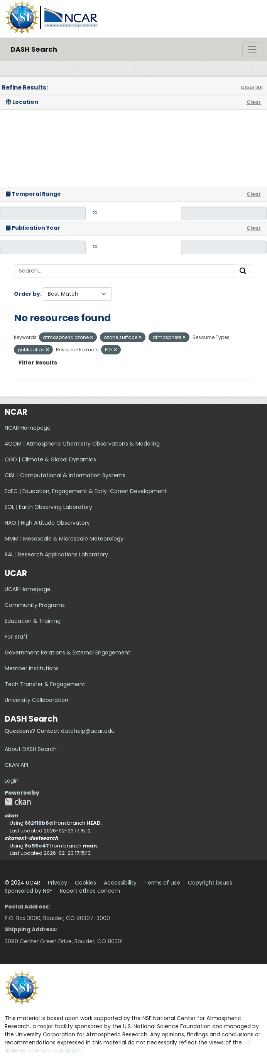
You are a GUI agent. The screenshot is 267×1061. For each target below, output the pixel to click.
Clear (254, 102)
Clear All (252, 87)
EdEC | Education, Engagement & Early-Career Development (86, 491)
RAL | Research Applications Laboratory (56, 554)
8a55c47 (37, 845)
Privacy (57, 882)
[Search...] (123, 271)
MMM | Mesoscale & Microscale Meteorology (64, 538)
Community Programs (35, 605)
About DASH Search (31, 749)
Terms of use (162, 882)
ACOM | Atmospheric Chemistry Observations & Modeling (82, 443)
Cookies (85, 882)
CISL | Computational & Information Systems (65, 475)
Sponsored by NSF (28, 891)
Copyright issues (210, 882)
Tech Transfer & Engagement (45, 684)
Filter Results (38, 362)
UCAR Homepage (28, 589)
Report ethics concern (90, 891)
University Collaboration (36, 700)
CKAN (18, 802)
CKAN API (16, 765)
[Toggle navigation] (252, 49)
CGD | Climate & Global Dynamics (50, 459)
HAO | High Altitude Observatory (47, 523)
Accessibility (120, 882)
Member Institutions (32, 668)
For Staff (16, 637)
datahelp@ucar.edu (88, 731)
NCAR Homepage (28, 428)
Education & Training (33, 621)
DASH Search (33, 49)
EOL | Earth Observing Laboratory (48, 507)
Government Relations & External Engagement (67, 652)
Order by (27, 294)
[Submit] (243, 271)
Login (12, 781)
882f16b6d (39, 823)
